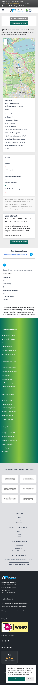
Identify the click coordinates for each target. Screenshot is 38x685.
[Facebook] (5, 640)
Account (5, 6)
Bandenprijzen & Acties (9, 350)
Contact (8, 1)
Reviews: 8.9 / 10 (7, 419)
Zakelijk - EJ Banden (8, 433)
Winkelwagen (17, 6)
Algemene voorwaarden (9, 440)
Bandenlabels (6, 375)
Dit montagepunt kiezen (19, 23)
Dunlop (19, 517)
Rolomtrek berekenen (8, 386)
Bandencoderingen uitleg (9, 371)
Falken (19, 531)
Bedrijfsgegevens (7, 448)
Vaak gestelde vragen (17, 1)
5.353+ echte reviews (9, 660)
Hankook (19, 520)
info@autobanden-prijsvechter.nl (17, 606)
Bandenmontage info (8, 408)
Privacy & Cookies (7, 444)
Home (3, 1)
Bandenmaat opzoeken (9, 368)
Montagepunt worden (8, 436)
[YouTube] (8, 640)
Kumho (19, 534)
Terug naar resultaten (19, 18)
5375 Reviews (25, 3)
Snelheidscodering (7, 383)
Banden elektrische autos (19, 551)
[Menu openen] (3, 10)
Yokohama (19, 522)
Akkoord (16, 679)
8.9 (9, 654)
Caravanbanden (7, 346)
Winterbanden (19, 548)
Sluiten (30, 679)
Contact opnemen (7, 404)
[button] (18, 65)
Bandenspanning (7, 379)
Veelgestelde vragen (8, 400)
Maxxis (19, 537)
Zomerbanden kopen (8, 335)
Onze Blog (5, 451)
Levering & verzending (9, 411)
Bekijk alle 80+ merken (19, 564)
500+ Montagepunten (8, 354)
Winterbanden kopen (8, 339)
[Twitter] (2, 640)
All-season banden (7, 343)
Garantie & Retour (7, 415)
